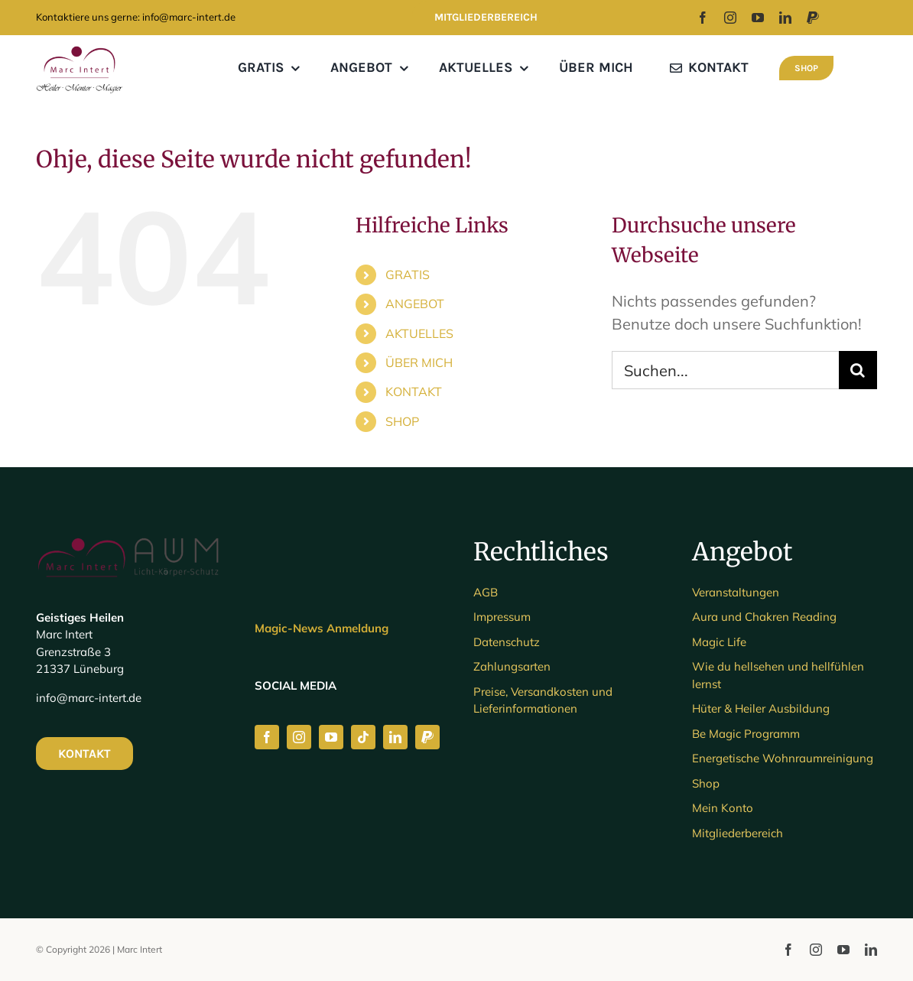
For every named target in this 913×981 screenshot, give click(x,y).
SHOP (402, 421)
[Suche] (858, 370)
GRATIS (407, 274)
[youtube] (758, 17)
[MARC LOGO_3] (79, 49)
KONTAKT (413, 391)
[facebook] (703, 17)
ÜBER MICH (419, 362)
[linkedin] (785, 17)
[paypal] (813, 17)
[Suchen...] (725, 370)
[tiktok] (363, 737)
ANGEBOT (414, 303)
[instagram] (730, 17)
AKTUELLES (419, 333)
